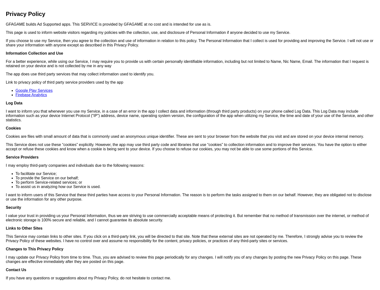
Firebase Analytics (31, 95)
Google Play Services (34, 90)
